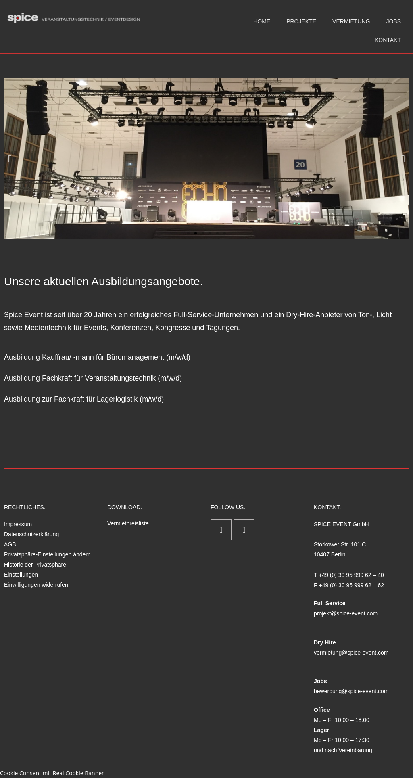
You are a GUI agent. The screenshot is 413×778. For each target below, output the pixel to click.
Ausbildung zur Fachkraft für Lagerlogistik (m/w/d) (84, 399)
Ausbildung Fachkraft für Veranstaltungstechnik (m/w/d (91, 378)
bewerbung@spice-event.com (351, 691)
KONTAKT (388, 40)
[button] (10, 159)
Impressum (18, 524)
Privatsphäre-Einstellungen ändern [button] (47, 554)
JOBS (393, 21)
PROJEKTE (301, 21)
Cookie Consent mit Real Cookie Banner (52, 773)
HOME (261, 21)
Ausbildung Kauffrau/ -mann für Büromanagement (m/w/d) (97, 357)
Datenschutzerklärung (31, 534)
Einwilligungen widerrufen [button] (36, 584)
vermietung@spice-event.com (351, 652)
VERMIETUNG (351, 21)
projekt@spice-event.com (346, 613)
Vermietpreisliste (128, 523)
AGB (10, 544)
